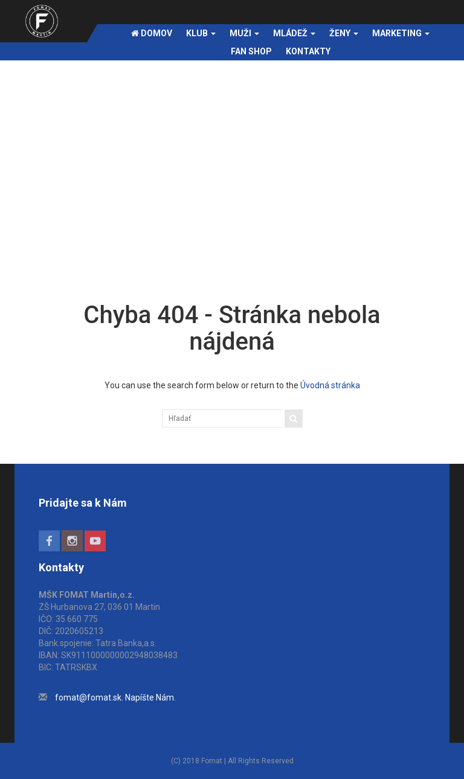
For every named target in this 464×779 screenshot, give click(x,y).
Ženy (343, 33)
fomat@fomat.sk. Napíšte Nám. (115, 697)
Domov (151, 33)
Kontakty (308, 51)
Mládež (294, 33)
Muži (244, 33)
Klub (201, 33)
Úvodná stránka (330, 385)
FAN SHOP (251, 51)
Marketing (401, 33)
